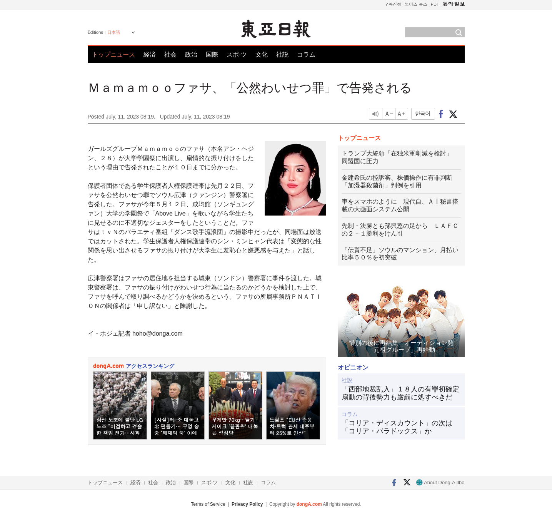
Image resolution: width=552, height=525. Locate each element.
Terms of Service (208, 504)
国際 (212, 54)
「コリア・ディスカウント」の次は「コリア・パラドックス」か (397, 427)
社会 (170, 54)
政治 (191, 54)
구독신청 (392, 4)
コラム (306, 54)
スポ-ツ (237, 54)
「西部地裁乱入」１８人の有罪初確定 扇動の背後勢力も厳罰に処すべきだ (401, 393)
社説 (282, 54)
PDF (435, 4)
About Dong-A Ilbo (440, 482)
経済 (149, 54)
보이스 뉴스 (416, 4)
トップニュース (113, 54)
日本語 (113, 32)
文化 (261, 54)
